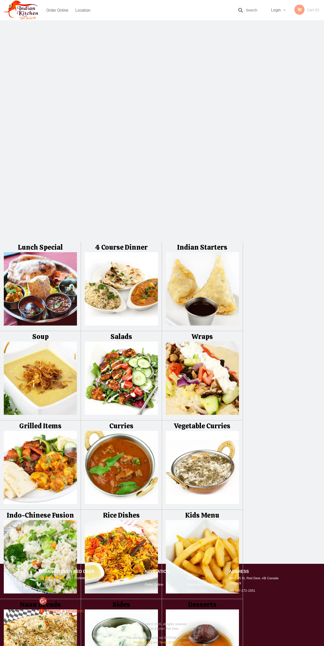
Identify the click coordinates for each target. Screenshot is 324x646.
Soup (40, 118)
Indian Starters (202, 29)
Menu (149, 578)
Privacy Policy (197, 590)
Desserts (202, 386)
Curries (121, 208)
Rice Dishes (121, 297)
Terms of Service (170, 642)
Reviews (193, 578)
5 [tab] (294, 142)
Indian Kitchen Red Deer (66, 571)
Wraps (202, 118)
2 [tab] (272, 142)
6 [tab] (302, 142)
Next (320, 109)
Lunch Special (40, 29)
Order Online (57, 10)
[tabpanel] (283, 110)
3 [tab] (279, 142)
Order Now (283, 31)
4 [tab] (287, 142)
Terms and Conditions (202, 584)
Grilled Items (40, 208)
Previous (246, 109)
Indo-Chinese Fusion (40, 297)
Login (276, 10)
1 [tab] (264, 142)
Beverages (40, 476)
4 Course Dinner (121, 29)
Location (83, 10)
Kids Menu (202, 297)
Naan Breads (40, 386)
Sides (121, 386)
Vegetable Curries (202, 208)
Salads (121, 118)
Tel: (242, 590)
